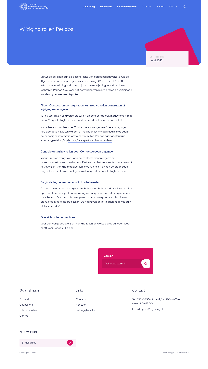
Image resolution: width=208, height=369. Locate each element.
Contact (173, 6)
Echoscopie (106, 6)
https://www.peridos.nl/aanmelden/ (90, 140)
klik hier (68, 228)
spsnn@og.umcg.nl (104, 131)
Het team (81, 304)
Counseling (89, 6)
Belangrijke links (85, 310)
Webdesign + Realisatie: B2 (175, 352)
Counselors (26, 304)
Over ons (146, 6)
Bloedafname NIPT (127, 6)
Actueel (160, 6)
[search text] (126, 263)
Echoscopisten (28, 310)
